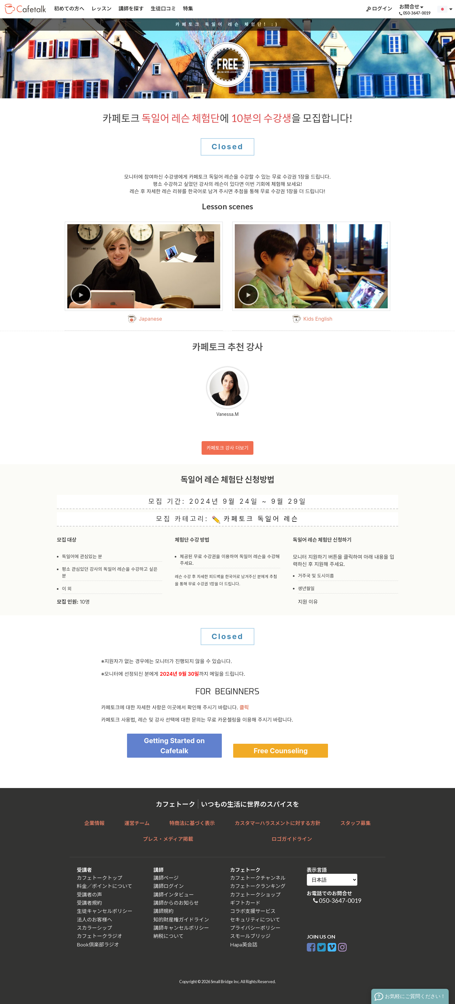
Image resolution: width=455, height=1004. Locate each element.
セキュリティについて (255, 919)
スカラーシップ (94, 928)
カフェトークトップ (99, 878)
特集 (187, 8)
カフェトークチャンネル (258, 878)
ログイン (378, 8)
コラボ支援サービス (253, 911)
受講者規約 (89, 903)
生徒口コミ (163, 8)
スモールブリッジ (250, 936)
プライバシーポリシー (255, 928)
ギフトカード (245, 903)
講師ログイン (169, 886)
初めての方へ (68, 8)
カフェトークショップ (255, 894)
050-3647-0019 (340, 900)
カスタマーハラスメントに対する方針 (277, 823)
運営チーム (137, 823)
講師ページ (166, 878)
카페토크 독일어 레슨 (255, 519)
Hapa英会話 (243, 944)
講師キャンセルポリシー (181, 928)
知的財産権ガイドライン (181, 919)
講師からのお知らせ (176, 903)
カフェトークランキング (258, 886)
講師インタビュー (174, 894)
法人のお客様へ (94, 919)
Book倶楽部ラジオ (98, 944)
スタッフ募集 (355, 823)
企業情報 (94, 823)
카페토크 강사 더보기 (228, 448)
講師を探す (131, 8)
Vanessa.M (227, 392)
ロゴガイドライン (292, 839)
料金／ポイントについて (104, 886)
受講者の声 (89, 894)
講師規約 (164, 911)
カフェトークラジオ (99, 936)
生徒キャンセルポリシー (104, 911)
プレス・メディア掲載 (168, 839)
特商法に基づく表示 (192, 823)
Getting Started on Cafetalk (174, 745)
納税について (169, 936)
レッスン (101, 8)
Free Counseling (281, 751)
